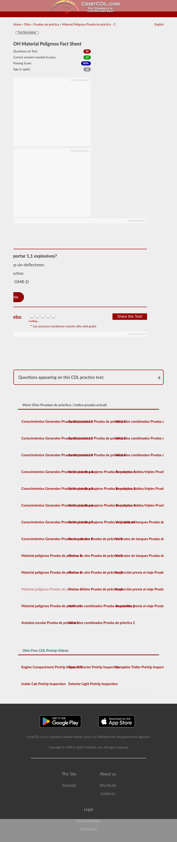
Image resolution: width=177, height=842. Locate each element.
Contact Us (107, 793)
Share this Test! (129, 316)
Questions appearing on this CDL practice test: (61, 377)
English (159, 24)
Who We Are (107, 785)
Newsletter (69, 785)
